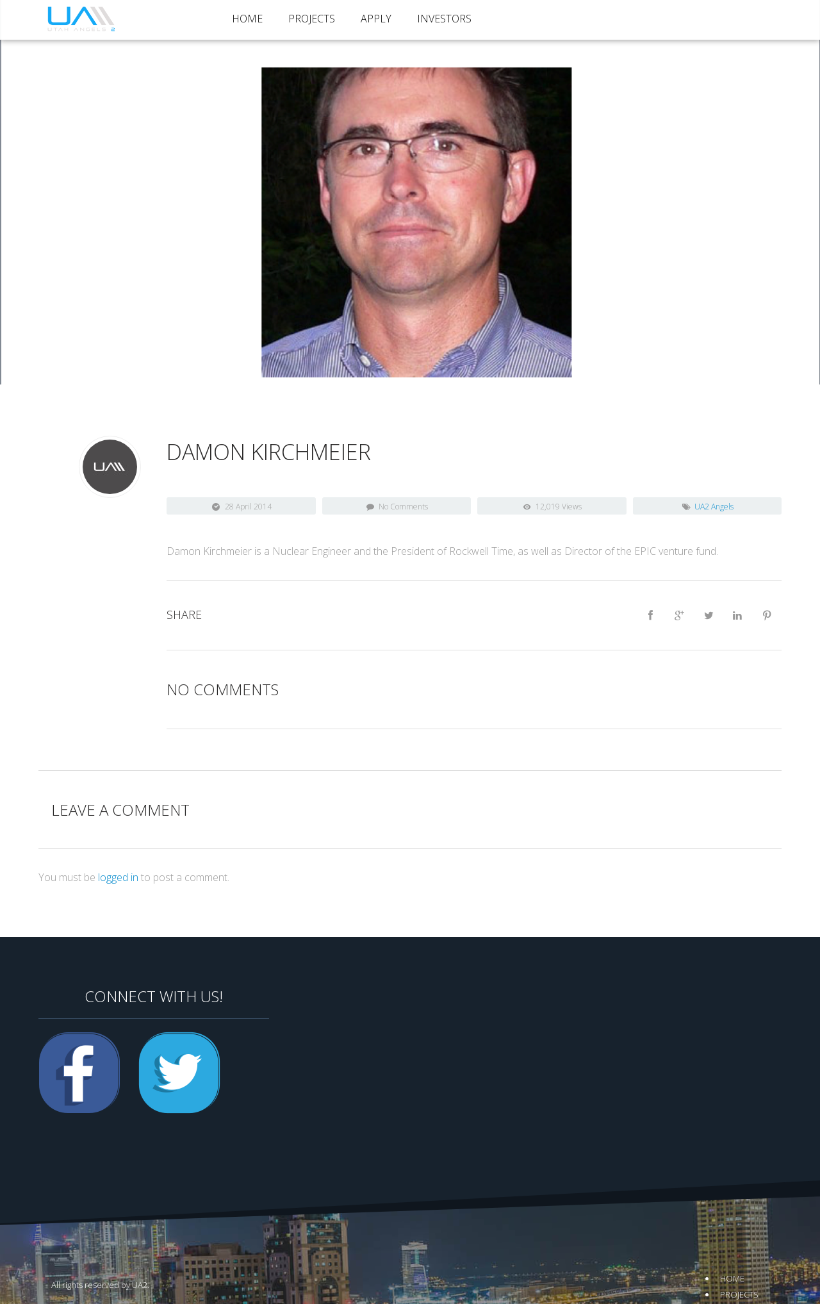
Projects (311, 19)
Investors (444, 19)
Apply (376, 19)
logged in (118, 877)
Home (247, 19)
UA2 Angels (714, 506)
